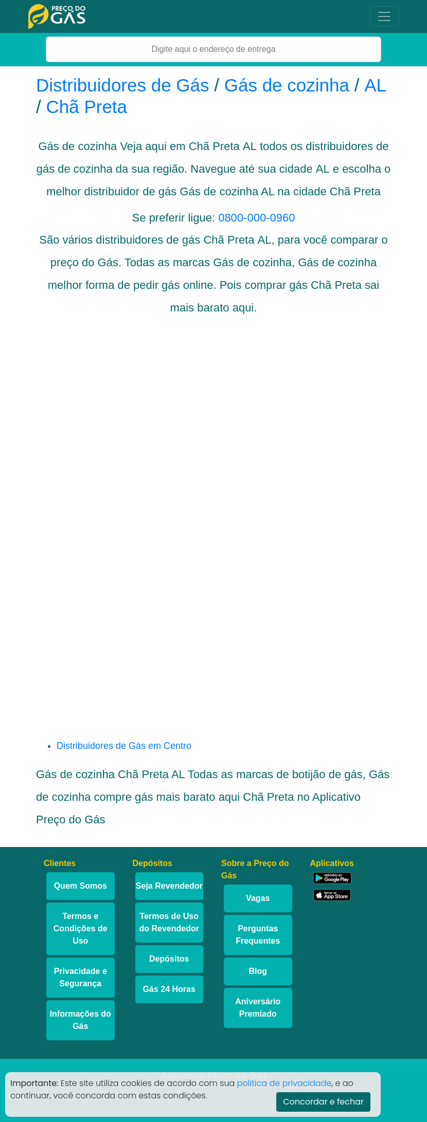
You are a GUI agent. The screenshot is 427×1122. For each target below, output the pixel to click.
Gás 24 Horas (169, 989)
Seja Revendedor (169, 885)
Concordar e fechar (323, 1102)
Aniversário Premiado (257, 1007)
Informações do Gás (80, 1020)
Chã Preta (86, 107)
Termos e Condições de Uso (81, 928)
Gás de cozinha (286, 85)
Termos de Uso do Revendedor (169, 922)
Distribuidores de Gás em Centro (124, 746)
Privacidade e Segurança (80, 977)
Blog (257, 971)
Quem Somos (80, 885)
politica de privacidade (284, 1083)
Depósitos (169, 958)
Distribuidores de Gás (125, 85)
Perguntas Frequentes (258, 934)
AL (375, 85)
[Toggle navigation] (384, 16)
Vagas (258, 898)
